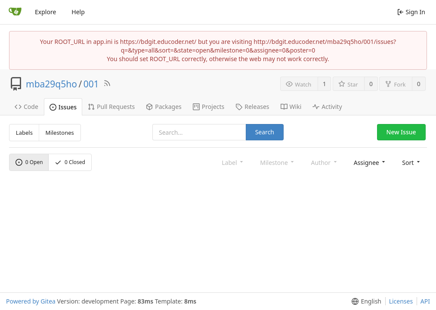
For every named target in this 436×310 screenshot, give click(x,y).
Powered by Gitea (31, 301)
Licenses (401, 301)
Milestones (60, 132)
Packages (164, 106)
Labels (24, 132)
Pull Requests (111, 106)
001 (91, 84)
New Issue (401, 132)
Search (264, 132)
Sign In (411, 12)
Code (26, 106)
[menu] (370, 162)
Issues (63, 107)
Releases (252, 106)
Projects (208, 106)
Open (29, 162)
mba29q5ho (51, 84)
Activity (327, 106)
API (425, 301)
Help (78, 12)
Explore (45, 12)
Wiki (291, 106)
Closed (70, 162)
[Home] (15, 12)
